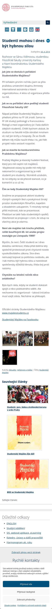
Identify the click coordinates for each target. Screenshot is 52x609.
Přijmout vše (26, 584)
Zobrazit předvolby (26, 599)
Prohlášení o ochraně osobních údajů (31, 605)
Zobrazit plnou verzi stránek (26, 552)
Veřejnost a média (24, 370)
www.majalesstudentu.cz (15, 313)
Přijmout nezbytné (26, 591)
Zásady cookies (10, 605)
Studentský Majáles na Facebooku (20, 319)
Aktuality (12, 370)
